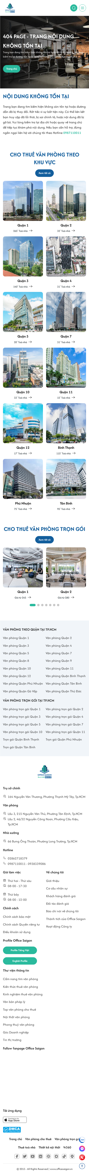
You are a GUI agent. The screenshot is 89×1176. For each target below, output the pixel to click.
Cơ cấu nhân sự (57, 888)
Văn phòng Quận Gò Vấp (20, 691)
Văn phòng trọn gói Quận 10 (22, 732)
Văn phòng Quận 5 (16, 653)
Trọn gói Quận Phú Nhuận (64, 739)
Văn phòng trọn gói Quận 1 (22, 709)
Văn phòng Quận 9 (59, 660)
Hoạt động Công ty (59, 926)
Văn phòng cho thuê (38, 1139)
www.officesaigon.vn (61, 1169)
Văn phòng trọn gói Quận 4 (64, 716)
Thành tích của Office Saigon (66, 919)
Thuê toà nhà (26, 1147)
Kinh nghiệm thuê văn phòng (23, 994)
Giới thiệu (52, 881)
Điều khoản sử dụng (16, 932)
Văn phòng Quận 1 (16, 638)
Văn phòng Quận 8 (16, 660)
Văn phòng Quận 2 (59, 638)
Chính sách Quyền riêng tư (21, 924)
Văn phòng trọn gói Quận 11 (65, 732)
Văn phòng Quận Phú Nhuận (23, 683)
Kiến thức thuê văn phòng (20, 986)
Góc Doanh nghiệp (16, 1032)
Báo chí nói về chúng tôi (62, 911)
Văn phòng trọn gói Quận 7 (64, 724)
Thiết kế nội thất (49, 1147)
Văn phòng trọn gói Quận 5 (22, 724)
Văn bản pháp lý (14, 1002)
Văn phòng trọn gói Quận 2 (64, 709)
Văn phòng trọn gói (67, 1139)
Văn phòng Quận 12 (17, 676)
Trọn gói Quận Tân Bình (19, 747)
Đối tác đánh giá (57, 903)
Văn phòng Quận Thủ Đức (63, 691)
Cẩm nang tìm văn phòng (20, 979)
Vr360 (67, 1147)
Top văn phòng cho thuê (19, 1009)
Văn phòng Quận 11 (60, 668)
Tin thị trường (12, 1040)
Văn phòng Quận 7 (59, 653)
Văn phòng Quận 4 (59, 645)
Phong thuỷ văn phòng (18, 1024)
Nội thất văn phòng (16, 1017)
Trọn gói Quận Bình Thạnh (21, 739)
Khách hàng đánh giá (61, 896)
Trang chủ (15, 1139)
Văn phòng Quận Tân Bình (64, 683)
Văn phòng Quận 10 (17, 668)
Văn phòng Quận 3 (16, 645)
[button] (33, 605)
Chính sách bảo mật (16, 916)
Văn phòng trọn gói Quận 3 (22, 716)
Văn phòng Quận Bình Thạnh (66, 676)
